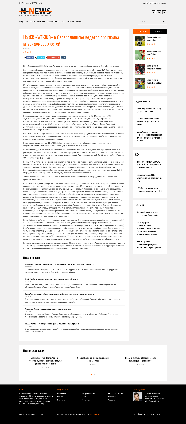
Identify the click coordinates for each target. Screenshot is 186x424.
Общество (23, 21)
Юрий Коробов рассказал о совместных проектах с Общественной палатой (51, 279)
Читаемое (158, 31)
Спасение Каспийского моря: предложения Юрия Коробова (148, 214)
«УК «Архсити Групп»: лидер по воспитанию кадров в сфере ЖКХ (149, 190)
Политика (41, 21)
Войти (145, 3)
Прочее (79, 21)
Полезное (112, 397)
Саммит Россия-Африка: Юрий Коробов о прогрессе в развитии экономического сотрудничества (59, 264)
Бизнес (32, 21)
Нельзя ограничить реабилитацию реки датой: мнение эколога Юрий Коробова (149, 244)
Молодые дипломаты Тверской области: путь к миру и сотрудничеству (140, 359)
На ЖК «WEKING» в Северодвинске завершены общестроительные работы (52, 323)
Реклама (111, 400)
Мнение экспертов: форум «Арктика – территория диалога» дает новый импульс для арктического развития (45, 360)
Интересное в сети (115, 394)
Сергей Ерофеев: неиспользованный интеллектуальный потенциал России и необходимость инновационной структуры (148, 228)
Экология (70, 21)
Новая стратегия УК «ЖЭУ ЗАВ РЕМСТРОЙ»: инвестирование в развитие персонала (149, 164)
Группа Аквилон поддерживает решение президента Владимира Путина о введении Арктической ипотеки (149, 136)
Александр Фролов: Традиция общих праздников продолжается (48, 308)
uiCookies (94, 414)
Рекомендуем (141, 31)
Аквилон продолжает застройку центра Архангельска (149, 110)
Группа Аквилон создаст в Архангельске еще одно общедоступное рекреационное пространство (59, 294)
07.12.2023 (140, 365)
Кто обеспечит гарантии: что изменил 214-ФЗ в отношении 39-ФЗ (148, 121)
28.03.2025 (45, 367)
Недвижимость (53, 21)
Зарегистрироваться (157, 3)
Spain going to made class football (154, 38)
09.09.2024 (93, 365)
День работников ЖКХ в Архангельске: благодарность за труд (149, 177)
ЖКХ (63, 21)
